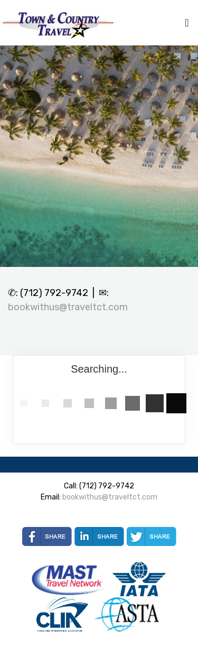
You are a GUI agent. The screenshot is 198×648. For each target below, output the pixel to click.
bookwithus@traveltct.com (68, 307)
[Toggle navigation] (186, 25)
